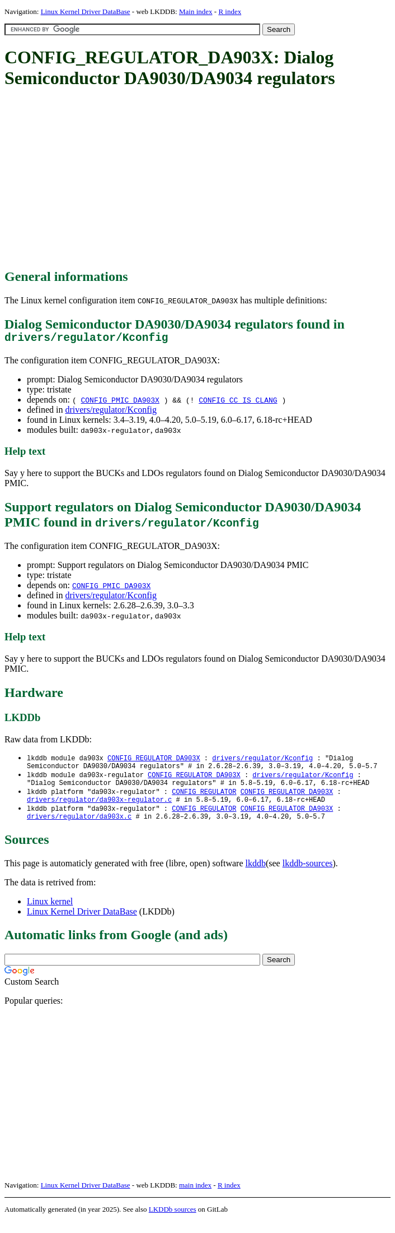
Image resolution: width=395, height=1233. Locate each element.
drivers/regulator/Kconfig (111, 412)
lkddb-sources (308, 875)
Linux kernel (50, 913)
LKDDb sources (172, 1221)
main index (195, 1197)
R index (229, 11)
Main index (196, 11)
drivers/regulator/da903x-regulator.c (99, 809)
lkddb (256, 875)
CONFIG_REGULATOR (204, 799)
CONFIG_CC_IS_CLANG (238, 403)
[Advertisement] (199, 179)
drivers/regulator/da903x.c (79, 828)
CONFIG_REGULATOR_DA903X (153, 761)
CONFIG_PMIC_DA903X (120, 403)
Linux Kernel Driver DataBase (85, 11)
